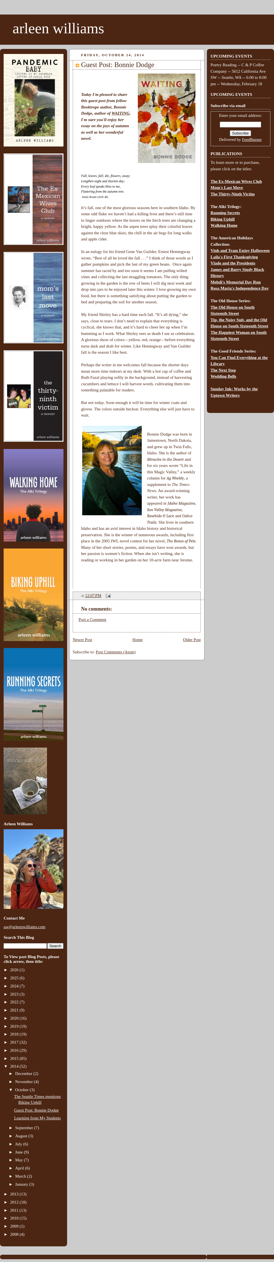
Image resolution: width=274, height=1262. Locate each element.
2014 (15, 1066)
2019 (15, 1026)
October (22, 1090)
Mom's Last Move (227, 187)
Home (138, 639)
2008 (15, 1234)
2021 (15, 1010)
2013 (15, 1194)
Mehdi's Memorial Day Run (236, 282)
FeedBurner (252, 139)
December (24, 1073)
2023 (15, 994)
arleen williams (58, 28)
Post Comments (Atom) (116, 652)
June (19, 1152)
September (24, 1128)
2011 (14, 1210)
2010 (15, 1218)
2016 (15, 1050)
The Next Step (223, 370)
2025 (15, 978)
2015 (15, 1058)
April (20, 1168)
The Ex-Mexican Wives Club (236, 181)
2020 (15, 1018)
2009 (15, 1226)
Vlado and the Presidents (233, 263)
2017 (15, 1042)
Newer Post (82, 639)
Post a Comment (92, 619)
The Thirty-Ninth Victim (233, 194)
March (21, 1176)
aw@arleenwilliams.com (24, 927)
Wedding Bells (223, 376)
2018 (15, 1034)
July (19, 1144)
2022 (15, 1002)
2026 (15, 970)
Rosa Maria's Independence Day (240, 288)
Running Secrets (225, 213)
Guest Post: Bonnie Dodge (36, 1110)
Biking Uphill (223, 219)
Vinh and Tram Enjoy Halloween (240, 250)
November (24, 1081)
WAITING (121, 113)
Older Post (192, 639)
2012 (15, 1202)
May (19, 1160)
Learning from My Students (37, 1118)
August (21, 1136)
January (22, 1184)
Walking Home (224, 225)
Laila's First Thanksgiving (234, 257)
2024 (15, 986)
